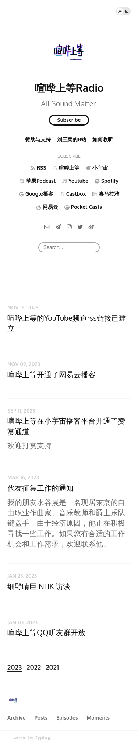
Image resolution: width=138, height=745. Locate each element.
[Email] (47, 226)
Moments (98, 718)
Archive (16, 718)
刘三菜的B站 (71, 139)
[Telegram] (58, 226)
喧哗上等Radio (69, 87)
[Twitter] (80, 226)
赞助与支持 (38, 139)
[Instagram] (69, 226)
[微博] (91, 226)
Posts (40, 718)
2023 (14, 667)
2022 (33, 667)
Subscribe (69, 120)
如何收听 (102, 139)
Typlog (42, 737)
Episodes (67, 718)
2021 (52, 667)
